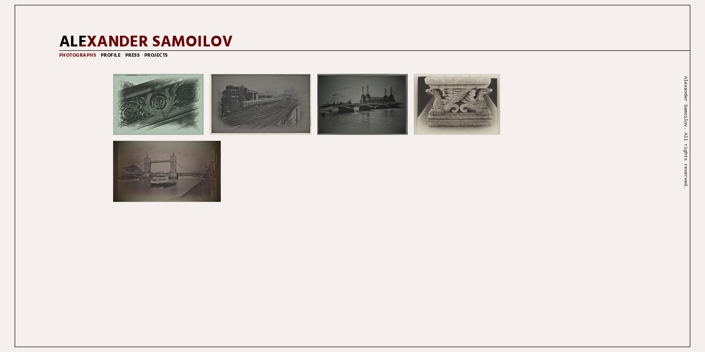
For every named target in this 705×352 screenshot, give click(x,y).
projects (156, 55)
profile (110, 55)
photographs (77, 55)
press (132, 55)
